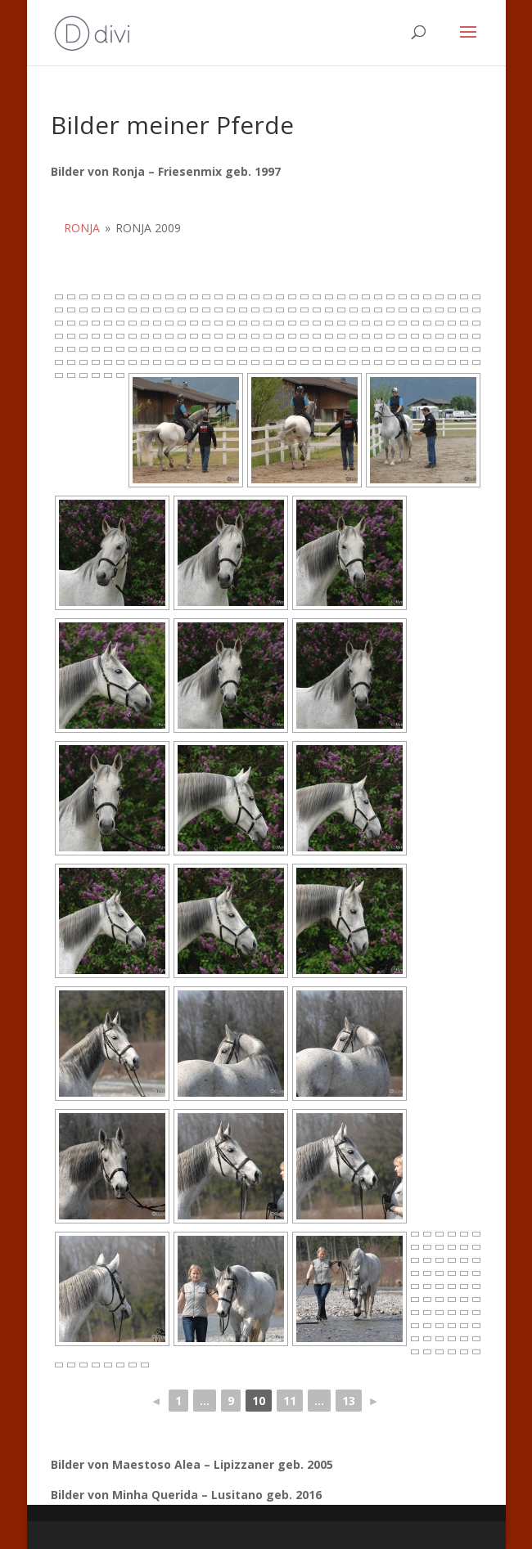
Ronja (82, 228)
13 (348, 1400)
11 (289, 1400)
